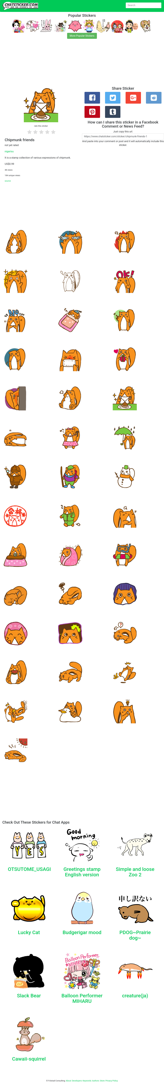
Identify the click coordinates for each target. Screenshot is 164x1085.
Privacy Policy (111, 1081)
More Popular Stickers (82, 35)
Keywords (87, 1081)
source (8, 181)
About (68, 1081)
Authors (95, 1081)
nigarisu (9, 151)
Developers (77, 1081)
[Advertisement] (82, 64)
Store (102, 1081)
